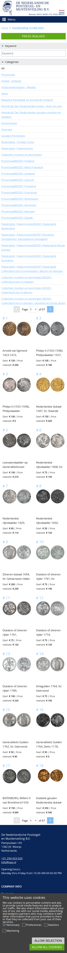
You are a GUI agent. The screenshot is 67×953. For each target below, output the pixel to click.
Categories (12, 62)
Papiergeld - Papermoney (17, 148)
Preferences (34, 925)
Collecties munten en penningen (21, 154)
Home (4, 27)
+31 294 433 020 (12, 858)
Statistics (53, 925)
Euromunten (9, 123)
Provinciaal (8, 74)
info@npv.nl (8, 862)
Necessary (13, 925)
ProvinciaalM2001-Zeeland (18, 173)
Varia (4, 93)
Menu (11, 19)
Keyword (10, 46)
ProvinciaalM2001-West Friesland (22, 167)
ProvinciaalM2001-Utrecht (17, 180)
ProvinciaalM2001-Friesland (18, 186)
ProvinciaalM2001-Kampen (18, 211)
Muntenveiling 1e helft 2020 (28, 27)
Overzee (6, 129)
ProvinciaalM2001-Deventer (18, 205)
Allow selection (48, 940)
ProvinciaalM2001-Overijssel (19, 192)
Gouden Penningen (13, 136)
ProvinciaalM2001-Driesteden (19, 199)
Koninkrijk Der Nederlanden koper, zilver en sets (31, 106)
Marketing (12, 930)
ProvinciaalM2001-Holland (17, 161)
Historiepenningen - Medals (18, 87)
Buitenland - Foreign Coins (17, 142)
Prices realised (33, 36)
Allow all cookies (47, 947)
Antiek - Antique (11, 81)
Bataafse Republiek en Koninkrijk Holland (27, 100)
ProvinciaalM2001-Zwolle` (17, 218)
